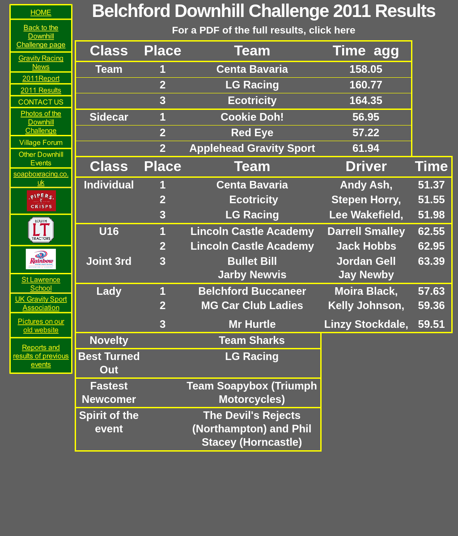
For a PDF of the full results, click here (263, 30)
